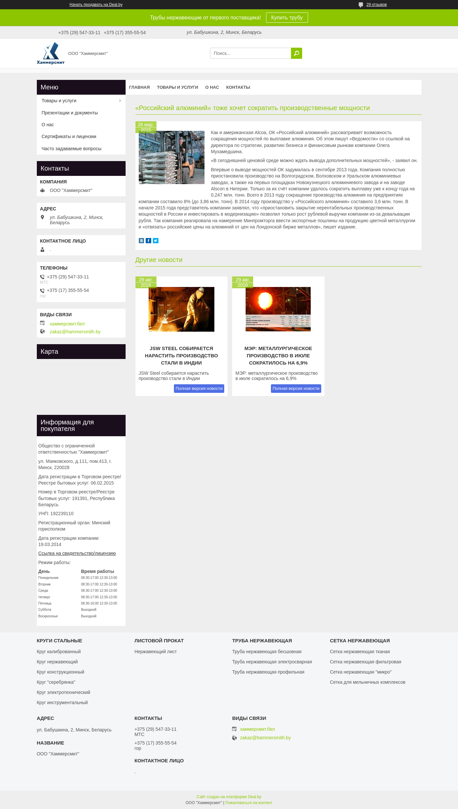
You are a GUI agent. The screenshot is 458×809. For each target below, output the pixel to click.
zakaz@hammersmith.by (75, 331)
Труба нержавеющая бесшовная (266, 651)
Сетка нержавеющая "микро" (361, 672)
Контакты (238, 87)
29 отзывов (376, 4)
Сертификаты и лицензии (69, 136)
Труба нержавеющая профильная (268, 672)
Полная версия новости (199, 388)
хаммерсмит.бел (67, 323)
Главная (139, 87)
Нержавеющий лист (155, 651)
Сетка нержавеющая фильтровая (365, 661)
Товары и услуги (177, 87)
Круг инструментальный (62, 702)
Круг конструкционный (60, 672)
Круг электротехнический (63, 692)
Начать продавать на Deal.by (96, 4)
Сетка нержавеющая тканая (360, 651)
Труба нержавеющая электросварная (272, 661)
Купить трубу (287, 17)
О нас (212, 87)
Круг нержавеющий (57, 661)
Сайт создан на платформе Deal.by (229, 797)
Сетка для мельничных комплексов (367, 682)
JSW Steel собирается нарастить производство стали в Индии (181, 355)
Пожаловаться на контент (248, 802)
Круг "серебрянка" (56, 682)
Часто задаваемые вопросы (72, 148)
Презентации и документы (70, 112)
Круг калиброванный (59, 651)
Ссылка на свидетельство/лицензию (77, 553)
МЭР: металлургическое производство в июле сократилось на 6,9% (278, 355)
